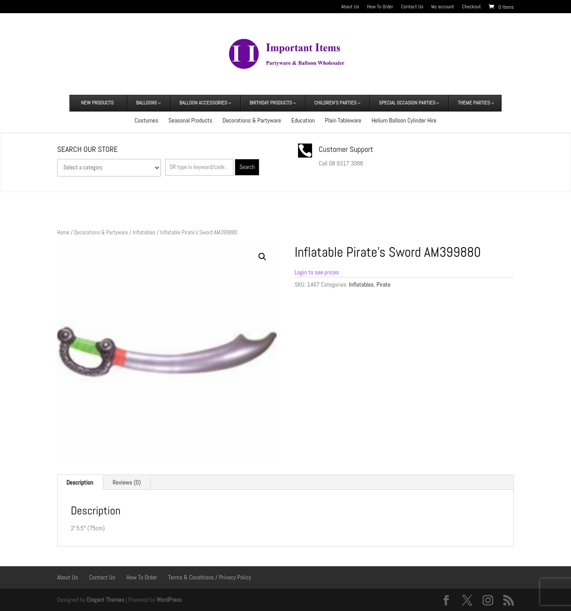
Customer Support (346, 149)
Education (303, 120)
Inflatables (144, 232)
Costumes (146, 120)
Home (63, 232)
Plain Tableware (343, 120)
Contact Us (412, 7)
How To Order (380, 7)
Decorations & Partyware (251, 120)
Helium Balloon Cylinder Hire (403, 120)
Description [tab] (79, 482)
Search (247, 167)
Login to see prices (317, 272)
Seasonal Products (190, 120)
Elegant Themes (105, 600)
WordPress (169, 600)
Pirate (383, 284)
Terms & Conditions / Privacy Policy (209, 577)
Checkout (471, 7)
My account (442, 7)
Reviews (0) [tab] (127, 482)
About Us (350, 7)
